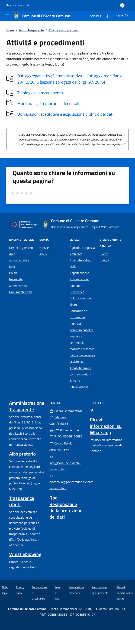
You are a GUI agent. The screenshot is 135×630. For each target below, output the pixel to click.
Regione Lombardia (17, 5)
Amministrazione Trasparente (26, 406)
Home (10, 30)
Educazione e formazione (78, 314)
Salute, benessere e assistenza (82, 358)
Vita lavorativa (79, 387)
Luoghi (104, 260)
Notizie (44, 247)
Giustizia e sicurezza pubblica (82, 326)
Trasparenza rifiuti (21, 501)
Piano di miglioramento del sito (125, 593)
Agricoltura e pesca (82, 247)
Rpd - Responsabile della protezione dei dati (65, 507)
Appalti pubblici (79, 273)
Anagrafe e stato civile (81, 263)
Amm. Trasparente (31, 30)
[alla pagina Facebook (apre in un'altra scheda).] (105, 16)
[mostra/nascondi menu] (7, 16)
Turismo (75, 380)
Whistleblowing (25, 554)
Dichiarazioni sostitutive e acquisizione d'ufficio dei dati (65, 114)
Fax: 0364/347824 (64, 429)
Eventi (104, 254)
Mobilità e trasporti (82, 349)
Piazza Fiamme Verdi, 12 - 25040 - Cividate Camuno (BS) (67, 410)
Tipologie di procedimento (40, 93)
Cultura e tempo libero (80, 301)
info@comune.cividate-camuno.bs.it (65, 463)
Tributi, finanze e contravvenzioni (80, 371)
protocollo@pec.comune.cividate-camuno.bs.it (67, 482)
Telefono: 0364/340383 (58, 420)
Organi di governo (21, 247)
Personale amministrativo (19, 282)
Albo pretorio (22, 453)
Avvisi (43, 254)
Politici (13, 273)
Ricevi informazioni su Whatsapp (106, 426)
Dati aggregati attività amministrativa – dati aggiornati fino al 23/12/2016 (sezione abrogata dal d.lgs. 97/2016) (70, 79)
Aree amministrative (19, 257)
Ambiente (76, 254)
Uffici (12, 266)
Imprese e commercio (77, 339)
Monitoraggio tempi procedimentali (48, 103)
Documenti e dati (20, 292)
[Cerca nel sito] (126, 16)
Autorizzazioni (79, 279)
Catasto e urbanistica (77, 288)
